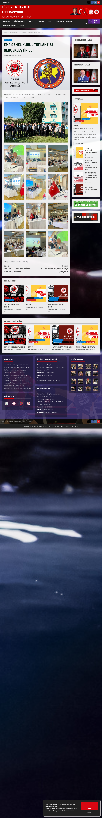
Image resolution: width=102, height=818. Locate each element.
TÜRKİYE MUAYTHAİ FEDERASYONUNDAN (78, 152)
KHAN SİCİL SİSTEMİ (9, 26)
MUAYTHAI (31, 21)
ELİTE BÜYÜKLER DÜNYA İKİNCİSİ (14, 347)
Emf (9, 261)
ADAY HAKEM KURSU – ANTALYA (78, 189)
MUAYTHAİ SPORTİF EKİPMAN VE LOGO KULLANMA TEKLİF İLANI (78, 165)
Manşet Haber (31, 300)
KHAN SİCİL (92, 21)
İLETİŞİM (21, 26)
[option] (6, 403)
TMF (58, 426)
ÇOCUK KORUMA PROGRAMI (64, 21)
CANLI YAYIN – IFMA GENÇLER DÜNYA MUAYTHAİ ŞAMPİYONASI (20, 268)
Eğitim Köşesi (25, 421)
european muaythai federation (19, 261)
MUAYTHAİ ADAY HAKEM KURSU (62, 347)
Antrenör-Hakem (54, 297)
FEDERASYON (6, 21)
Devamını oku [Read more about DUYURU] (79, 143)
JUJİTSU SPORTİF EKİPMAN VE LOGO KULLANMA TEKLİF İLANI (78, 177)
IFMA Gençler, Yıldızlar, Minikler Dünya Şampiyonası (52, 268)
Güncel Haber (8, 39)
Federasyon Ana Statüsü (7, 421)
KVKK (49, 21)
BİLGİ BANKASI (18, 21)
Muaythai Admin (9, 55)
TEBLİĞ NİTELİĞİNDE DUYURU (85, 347)
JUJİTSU (41, 21)
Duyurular (30, 297)
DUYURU (28, 305)
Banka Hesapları (17, 421)
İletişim (30, 421)
